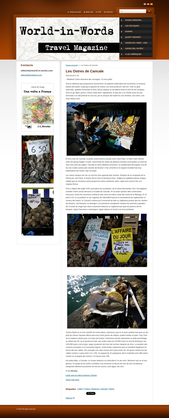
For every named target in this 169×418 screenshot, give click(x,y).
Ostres (111, 389)
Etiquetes (71, 389)
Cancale (103, 389)
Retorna (69, 398)
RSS (99, 12)
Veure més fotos (72, 380)
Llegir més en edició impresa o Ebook (81, 375)
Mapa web (89, 12)
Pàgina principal (72, 65)
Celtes (80, 389)
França (87, 389)
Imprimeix (109, 12)
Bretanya (95, 389)
